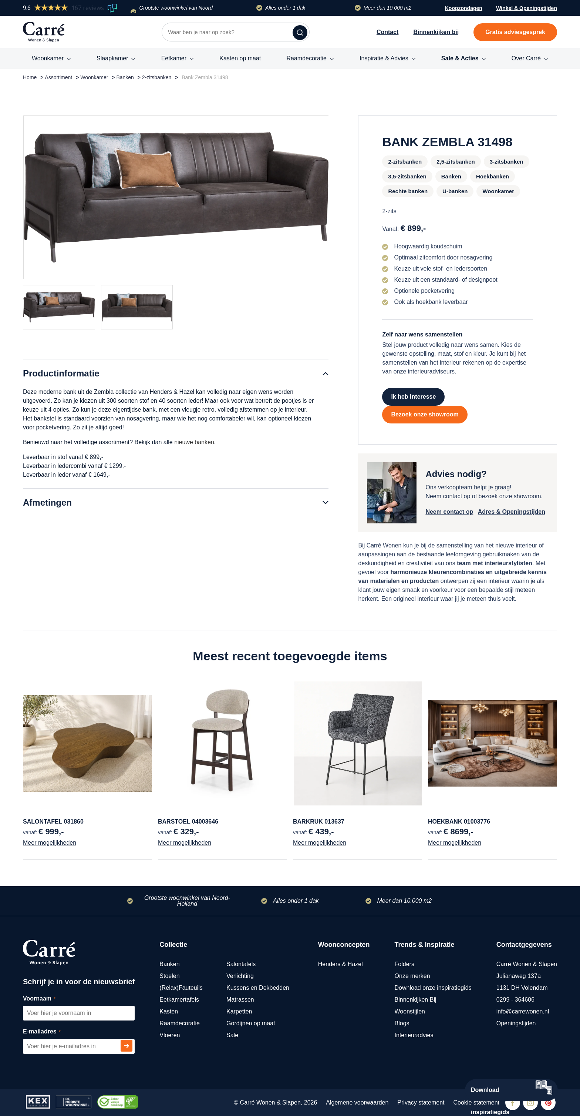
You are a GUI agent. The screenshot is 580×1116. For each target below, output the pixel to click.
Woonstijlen (410, 1011)
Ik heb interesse (413, 396)
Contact (388, 32)
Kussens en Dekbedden (257, 988)
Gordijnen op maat (250, 1023)
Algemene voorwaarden (357, 1102)
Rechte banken (408, 191)
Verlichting (240, 976)
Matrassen (240, 999)
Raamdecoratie (306, 58)
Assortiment (58, 77)
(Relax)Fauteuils (180, 988)
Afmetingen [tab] (47, 502)
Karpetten (239, 1011)
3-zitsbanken (506, 161)
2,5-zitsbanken (455, 161)
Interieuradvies (414, 1035)
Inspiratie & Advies (384, 58)
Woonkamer (48, 58)
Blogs (402, 1023)
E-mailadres (50, 1032)
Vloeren (169, 1035)
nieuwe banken (194, 442)
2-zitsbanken (156, 77)
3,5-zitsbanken (407, 176)
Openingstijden (516, 1023)
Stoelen (169, 976)
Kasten (168, 1011)
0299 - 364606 (515, 999)
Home (30, 77)
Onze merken (412, 976)
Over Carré (526, 58)
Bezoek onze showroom (424, 414)
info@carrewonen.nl (522, 1011)
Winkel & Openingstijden (526, 9)
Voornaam (47, 999)
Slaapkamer (112, 58)
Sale (232, 1035)
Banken (125, 77)
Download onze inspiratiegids (433, 988)
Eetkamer (173, 58)
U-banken (455, 191)
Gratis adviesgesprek (515, 32)
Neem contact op (449, 512)
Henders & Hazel (340, 964)
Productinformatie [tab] (61, 373)
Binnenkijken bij (436, 32)
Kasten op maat (240, 58)
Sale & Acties (460, 58)
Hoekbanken (492, 176)
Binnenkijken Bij (415, 999)
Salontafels (241, 964)
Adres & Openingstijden (511, 512)
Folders (404, 964)
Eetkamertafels (179, 999)
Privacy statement (420, 1102)
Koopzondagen (463, 8)
